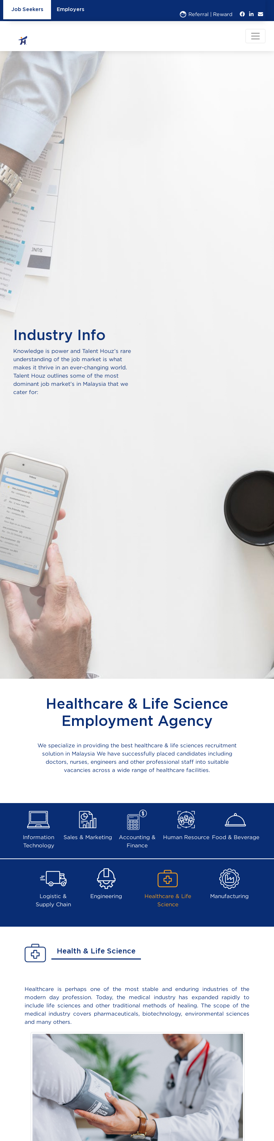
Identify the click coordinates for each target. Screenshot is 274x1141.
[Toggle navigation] (255, 36)
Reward (223, 14)
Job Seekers (27, 9)
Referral (194, 14)
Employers (70, 9)
